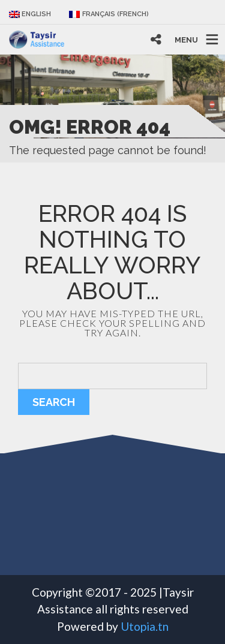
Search (53, 402)
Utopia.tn (145, 626)
